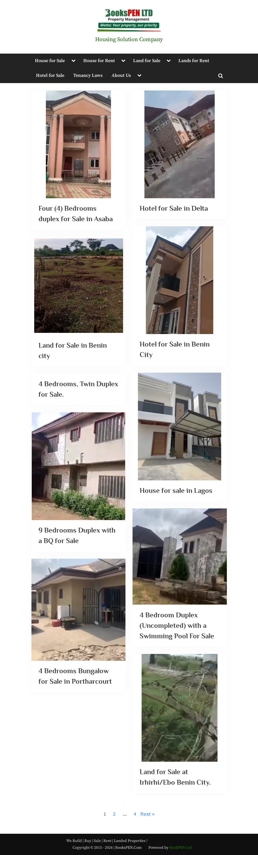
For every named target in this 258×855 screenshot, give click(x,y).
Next (145, 814)
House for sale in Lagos (176, 491)
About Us (121, 75)
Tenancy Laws (88, 75)
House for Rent (99, 61)
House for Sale (50, 61)
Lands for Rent (193, 61)
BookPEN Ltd (180, 847)
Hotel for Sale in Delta (175, 208)
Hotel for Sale (50, 75)
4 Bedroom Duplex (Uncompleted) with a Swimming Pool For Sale (177, 625)
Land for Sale (146, 61)
